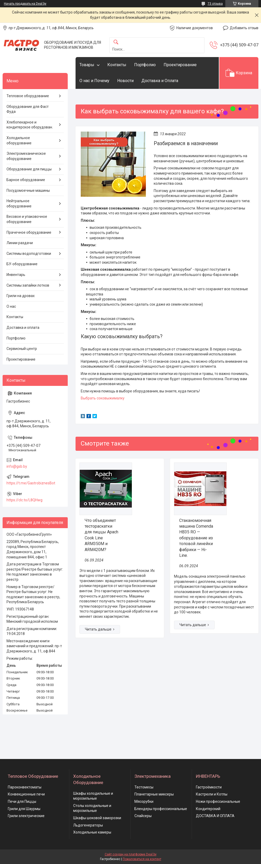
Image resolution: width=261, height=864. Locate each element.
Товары (86, 64)
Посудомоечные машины (28, 190)
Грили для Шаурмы (24, 809)
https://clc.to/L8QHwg (24, 500)
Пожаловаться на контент (142, 859)
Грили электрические (26, 816)
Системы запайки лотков (28, 285)
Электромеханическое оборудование (26, 156)
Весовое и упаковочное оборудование (27, 219)
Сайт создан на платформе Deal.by (131, 854)
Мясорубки (143, 801)
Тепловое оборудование (28, 96)
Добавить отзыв (244, 28)
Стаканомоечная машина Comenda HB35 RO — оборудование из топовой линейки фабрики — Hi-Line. (196, 538)
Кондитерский (208, 809)
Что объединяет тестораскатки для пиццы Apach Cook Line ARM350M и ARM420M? (101, 535)
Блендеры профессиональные (160, 809)
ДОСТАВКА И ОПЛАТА (215, 816)
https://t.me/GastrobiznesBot (31, 483)
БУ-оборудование (22, 264)
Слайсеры (143, 816)
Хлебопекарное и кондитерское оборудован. (30, 124)
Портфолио (145, 64)
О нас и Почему (94, 80)
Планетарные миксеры (154, 794)
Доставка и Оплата (159, 80)
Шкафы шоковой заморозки (97, 818)
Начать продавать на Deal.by (25, 3)
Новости (125, 80)
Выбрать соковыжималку (103, 398)
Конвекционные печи (26, 794)
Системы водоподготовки (29, 253)
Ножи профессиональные (218, 801)
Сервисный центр (22, 349)
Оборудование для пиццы (29, 169)
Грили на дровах (21, 296)
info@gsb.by (17, 466)
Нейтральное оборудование (19, 203)
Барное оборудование (26, 180)
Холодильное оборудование (19, 140)
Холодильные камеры (92, 832)
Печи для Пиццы (22, 801)
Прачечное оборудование (29, 232)
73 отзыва (215, 3)
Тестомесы (143, 787)
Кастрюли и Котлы (211, 794)
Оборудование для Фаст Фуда (28, 109)
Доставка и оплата (23, 327)
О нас (11, 306)
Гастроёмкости (209, 787)
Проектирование (180, 64)
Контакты (116, 64)
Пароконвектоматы (24, 787)
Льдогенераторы (88, 825)
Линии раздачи (20, 243)
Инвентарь (16, 275)
